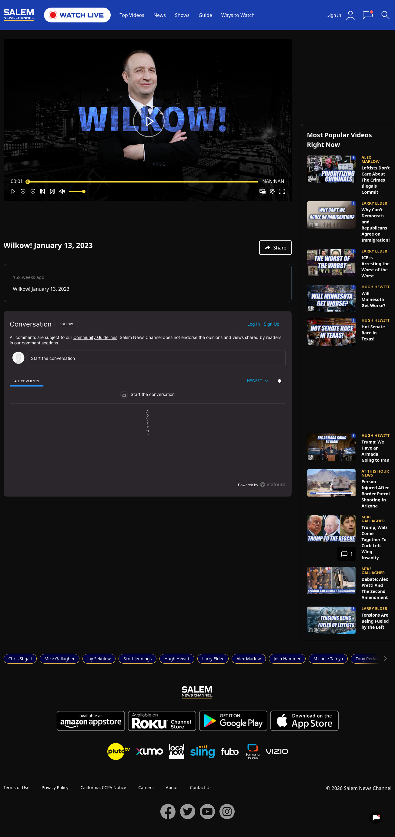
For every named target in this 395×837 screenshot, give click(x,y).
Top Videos (132, 15)
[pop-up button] (272, 191)
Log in (253, 323)
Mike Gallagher (60, 658)
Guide (205, 15)
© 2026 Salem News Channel (358, 788)
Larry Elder (213, 658)
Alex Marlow (248, 658)
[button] (149, 121)
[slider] (143, 181)
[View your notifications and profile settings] (279, 381)
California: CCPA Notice (103, 787)
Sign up (272, 323)
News (159, 15)
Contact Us (200, 787)
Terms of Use (17, 787)
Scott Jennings (137, 658)
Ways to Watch (238, 15)
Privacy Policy (55, 787)
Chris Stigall (20, 658)
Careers (145, 787)
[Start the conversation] (154, 358)
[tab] (27, 381)
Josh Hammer (287, 658)
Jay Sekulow (99, 658)
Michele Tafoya (328, 658)
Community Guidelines (95, 337)
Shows (182, 15)
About (172, 787)
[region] (148, 403)
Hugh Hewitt (176, 658)
